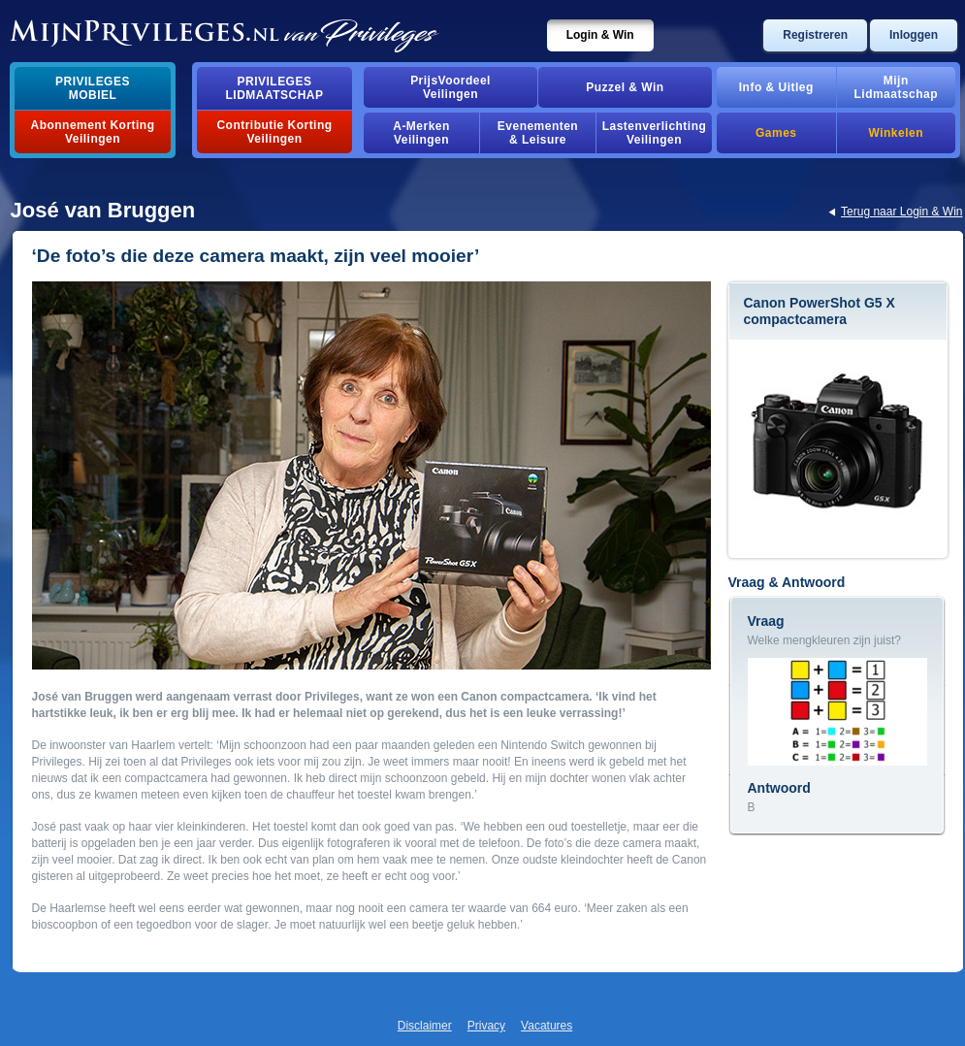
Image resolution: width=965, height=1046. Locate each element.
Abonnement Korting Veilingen (93, 132)
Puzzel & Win (624, 87)
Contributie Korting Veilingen (274, 132)
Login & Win (600, 35)
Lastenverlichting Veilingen (654, 133)
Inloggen (913, 35)
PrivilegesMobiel (92, 88)
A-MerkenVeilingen (421, 133)
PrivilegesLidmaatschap (275, 88)
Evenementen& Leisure (538, 133)
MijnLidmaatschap (896, 87)
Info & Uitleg (776, 87)
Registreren (815, 35)
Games (776, 133)
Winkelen (896, 133)
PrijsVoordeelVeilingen (450, 87)
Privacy (486, 1025)
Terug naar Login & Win (901, 211)
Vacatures (546, 1025)
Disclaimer (425, 1025)
